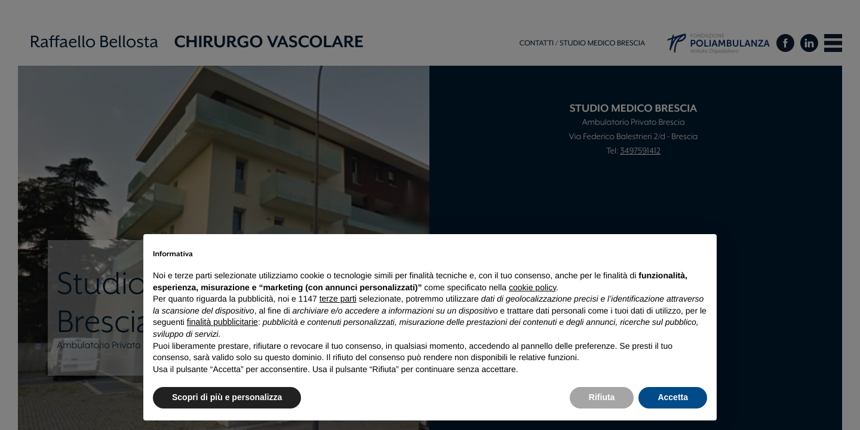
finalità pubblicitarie (222, 322)
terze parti (338, 298)
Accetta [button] (673, 397)
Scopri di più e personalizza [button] (227, 397)
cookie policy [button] (532, 287)
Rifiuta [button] (602, 397)
